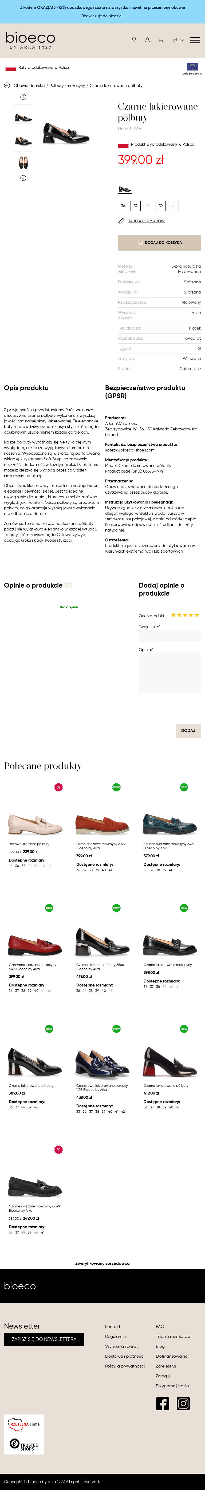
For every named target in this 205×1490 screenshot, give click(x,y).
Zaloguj (163, 1376)
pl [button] (178, 40)
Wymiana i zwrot (121, 1347)
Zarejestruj (166, 1366)
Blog (160, 1347)
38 (148, 206)
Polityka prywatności (125, 1366)
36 (123, 206)
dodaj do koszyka (159, 243)
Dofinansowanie (171, 1356)
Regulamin (115, 1337)
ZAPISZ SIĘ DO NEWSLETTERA (44, 1339)
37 (135, 206)
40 (173, 206)
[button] (147, 40)
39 (161, 206)
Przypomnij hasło (172, 1386)
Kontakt (112, 1327)
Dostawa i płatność (124, 1356)
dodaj (188, 731)
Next (23, 178)
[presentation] (160, 708)
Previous (23, 97)
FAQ (160, 1327)
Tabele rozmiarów (173, 1337)
